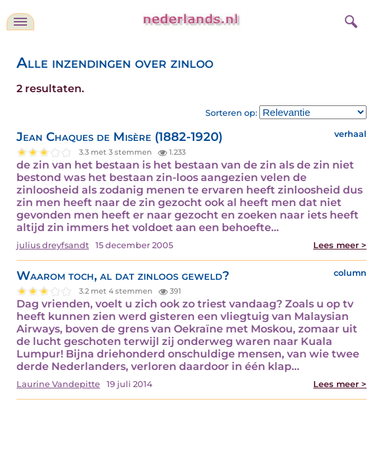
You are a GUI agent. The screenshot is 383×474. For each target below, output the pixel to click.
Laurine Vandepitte (58, 384)
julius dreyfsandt (52, 245)
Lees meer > (340, 245)
